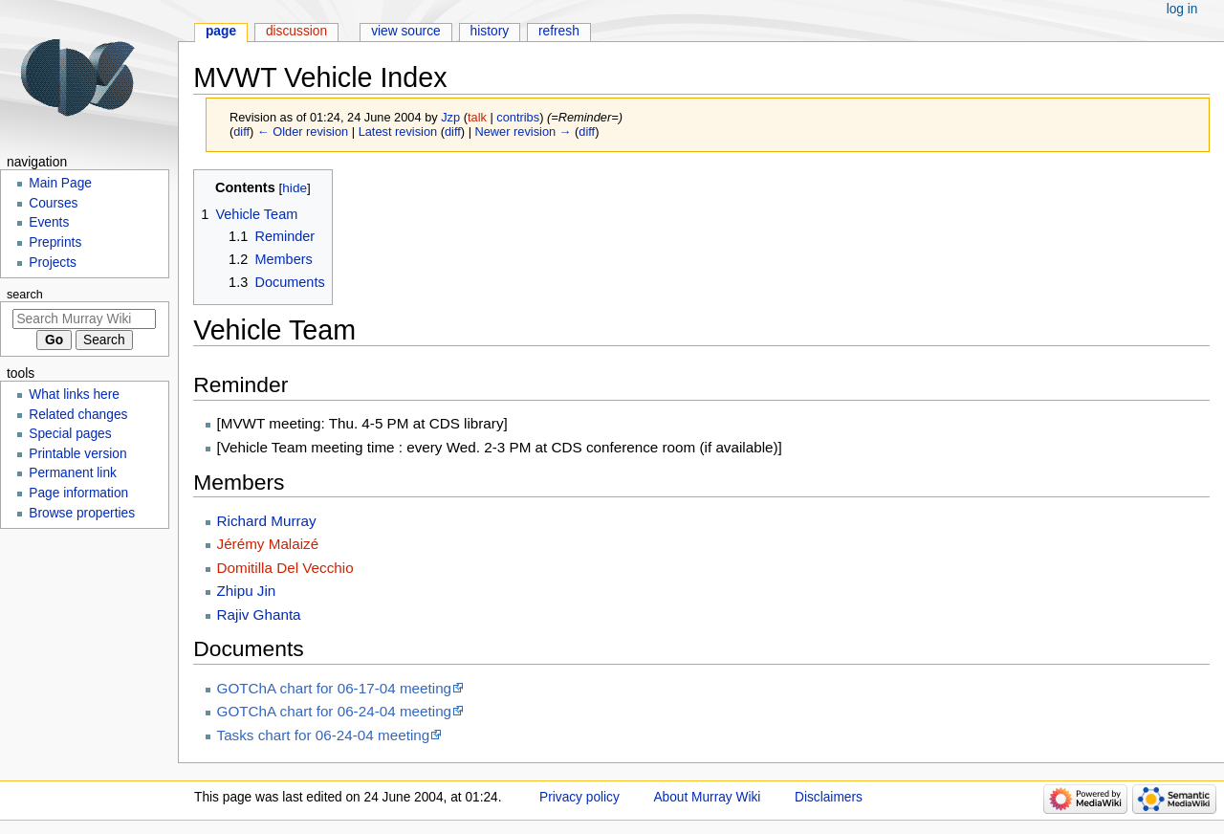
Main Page (60, 183)
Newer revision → (523, 131)
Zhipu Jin (246, 590)
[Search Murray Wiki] (84, 319)
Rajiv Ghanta (259, 614)
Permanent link (73, 473)
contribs (517, 117)
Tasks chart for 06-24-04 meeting (323, 735)
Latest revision (398, 131)
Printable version (77, 454)
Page (221, 31)
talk (477, 117)
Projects (52, 262)
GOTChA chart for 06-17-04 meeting (334, 688)
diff (241, 131)
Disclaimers (829, 797)
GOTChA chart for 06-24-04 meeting (334, 711)
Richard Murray (267, 521)
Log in (1182, 9)
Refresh (558, 31)
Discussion (296, 31)
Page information (78, 493)
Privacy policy (579, 797)
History (490, 31)
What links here (74, 394)
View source (406, 31)
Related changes (78, 414)
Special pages (70, 434)
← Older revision (302, 131)
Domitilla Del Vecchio (285, 568)
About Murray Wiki (706, 797)
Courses (53, 203)
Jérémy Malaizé (268, 544)
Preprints (55, 242)
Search (25, 294)
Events (49, 222)
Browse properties (82, 513)
